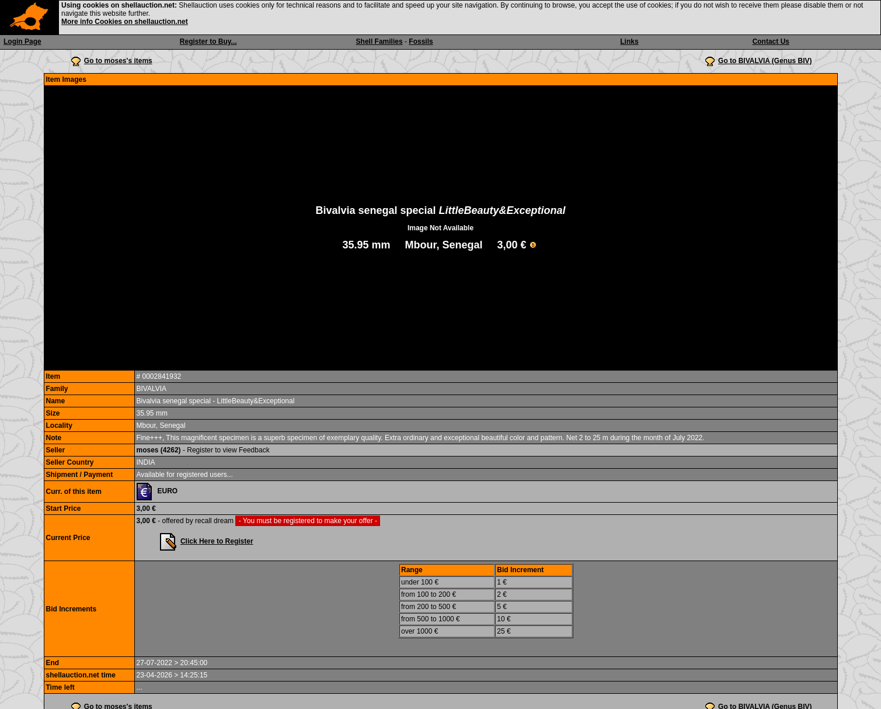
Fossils (421, 41)
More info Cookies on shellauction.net (124, 22)
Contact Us (771, 41)
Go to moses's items (118, 61)
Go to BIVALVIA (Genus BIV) (765, 61)
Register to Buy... (208, 41)
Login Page (22, 41)
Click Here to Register (216, 541)
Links (629, 41)
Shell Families (379, 41)
